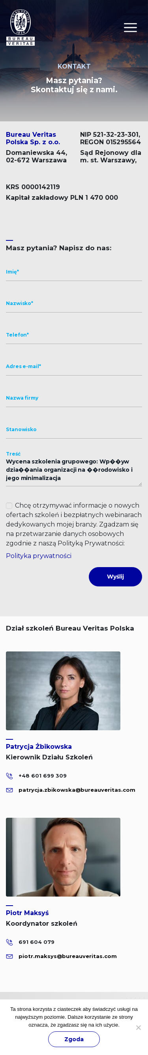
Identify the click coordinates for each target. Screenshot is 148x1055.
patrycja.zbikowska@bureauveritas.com (77, 790)
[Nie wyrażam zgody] (138, 1027)
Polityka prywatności (38, 556)
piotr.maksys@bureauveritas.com (68, 956)
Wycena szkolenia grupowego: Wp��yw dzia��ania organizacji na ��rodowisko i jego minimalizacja (74, 470)
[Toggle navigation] (130, 27)
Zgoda (74, 1039)
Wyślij (115, 576)
